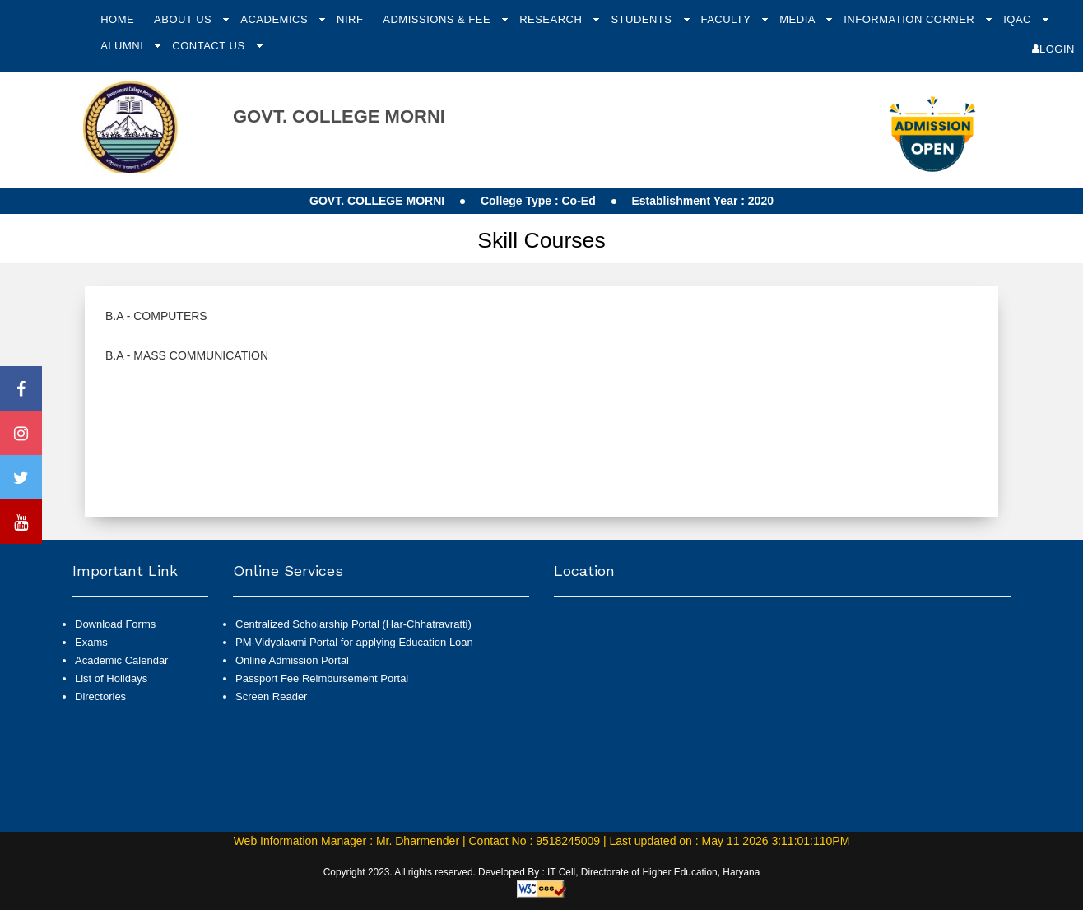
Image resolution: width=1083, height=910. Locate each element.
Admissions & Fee (438, 19)
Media (798, 19)
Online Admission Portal (292, 660)
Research (552, 19)
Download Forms (115, 624)
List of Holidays (111, 678)
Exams (91, 642)
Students (643, 19)
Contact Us (210, 45)
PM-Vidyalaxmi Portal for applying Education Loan (354, 642)
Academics (275, 19)
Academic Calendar (121, 660)
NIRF (350, 19)
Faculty (727, 19)
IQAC (1018, 19)
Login (1053, 49)
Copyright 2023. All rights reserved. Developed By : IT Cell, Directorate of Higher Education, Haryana (541, 872)
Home (117, 19)
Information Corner (911, 19)
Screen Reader (271, 696)
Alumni (123, 45)
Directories (100, 696)
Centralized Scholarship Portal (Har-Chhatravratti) (353, 624)
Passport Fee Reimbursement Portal (321, 678)
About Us (184, 19)
